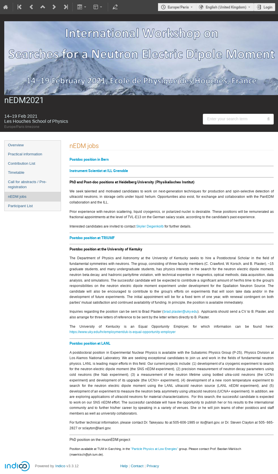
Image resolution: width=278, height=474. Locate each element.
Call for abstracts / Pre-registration (27, 184)
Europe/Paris (178, 7)
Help (124, 465)
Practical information (25, 154)
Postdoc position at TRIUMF (92, 237)
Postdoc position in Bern (89, 159)
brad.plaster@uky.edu (180, 311)
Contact (137, 465)
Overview (16, 145)
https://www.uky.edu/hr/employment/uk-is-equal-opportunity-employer (123, 332)
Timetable (16, 172)
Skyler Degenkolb (150, 226)
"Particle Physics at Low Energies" (154, 449)
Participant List (20, 206)
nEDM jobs (17, 196)
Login (268, 7)
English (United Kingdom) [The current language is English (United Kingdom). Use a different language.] (226, 7)
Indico (60, 465)
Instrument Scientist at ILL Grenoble (99, 170)
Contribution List (21, 163)
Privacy (153, 465)
